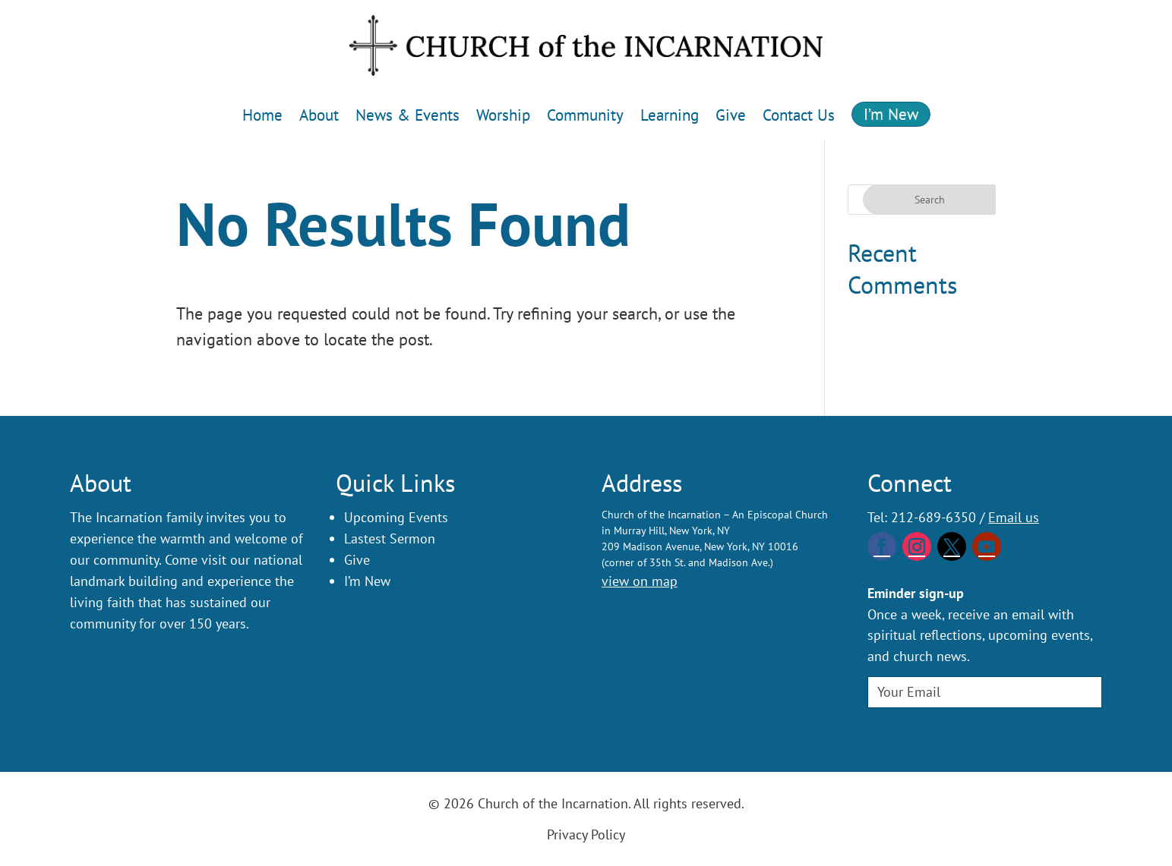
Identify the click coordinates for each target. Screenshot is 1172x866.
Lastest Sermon (389, 538)
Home (262, 115)
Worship (503, 115)
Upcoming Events (396, 517)
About (319, 115)
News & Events (407, 115)
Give (731, 115)
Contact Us (799, 115)
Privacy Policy (586, 834)
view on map (640, 581)
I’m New (891, 114)
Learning (669, 115)
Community (585, 115)
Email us (1013, 517)
